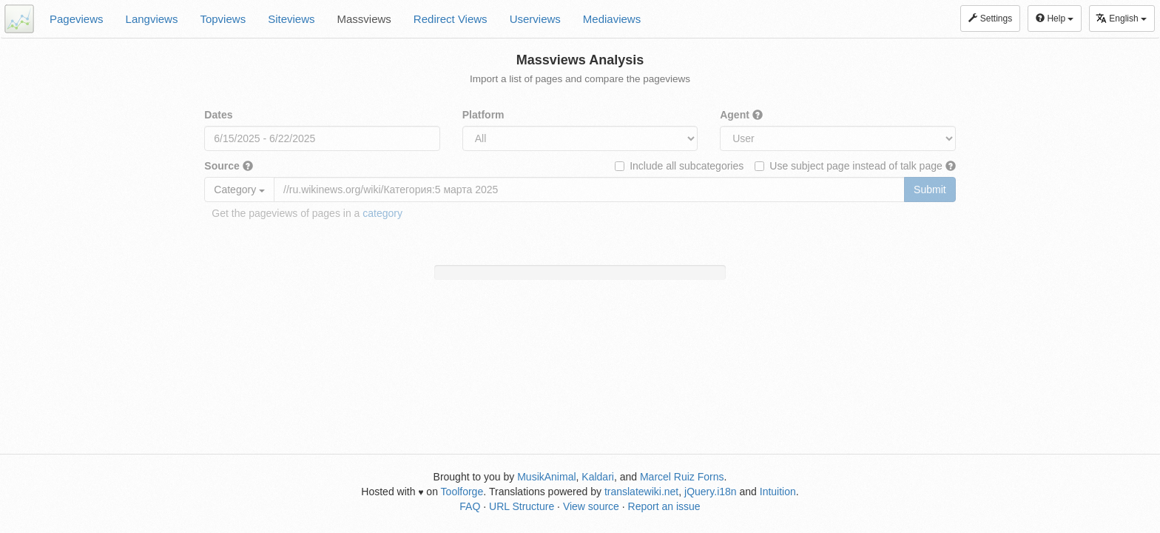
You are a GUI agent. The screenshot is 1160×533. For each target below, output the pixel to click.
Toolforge (462, 491)
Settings (990, 18)
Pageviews (77, 19)
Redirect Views (451, 19)
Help (1054, 18)
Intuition (778, 491)
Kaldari (597, 477)
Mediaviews (612, 19)
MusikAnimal (546, 477)
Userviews (535, 19)
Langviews (152, 19)
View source (591, 506)
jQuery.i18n (710, 491)
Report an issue (664, 506)
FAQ (469, 506)
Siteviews (291, 19)
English (1121, 18)
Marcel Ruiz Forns (682, 477)
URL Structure (521, 506)
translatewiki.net (641, 491)
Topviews (223, 19)
